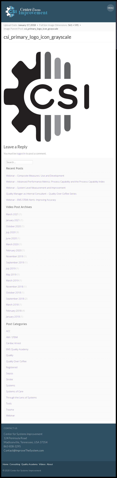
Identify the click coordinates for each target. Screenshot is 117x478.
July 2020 (11, 232)
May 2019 (11, 274)
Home (5, 464)
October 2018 (13, 292)
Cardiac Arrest (13, 343)
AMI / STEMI (12, 337)
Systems (10, 385)
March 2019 (12, 280)
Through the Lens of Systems (21, 397)
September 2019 (15, 262)
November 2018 (14, 286)
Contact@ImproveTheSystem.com (24, 450)
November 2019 (14, 256)
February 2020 (13, 250)
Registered (11, 367)
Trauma (10, 409)
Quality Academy (29, 464)
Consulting (15, 464)
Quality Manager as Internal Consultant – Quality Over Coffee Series (41, 193)
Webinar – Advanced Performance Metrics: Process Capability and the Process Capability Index (55, 181)
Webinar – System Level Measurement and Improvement (36, 187)
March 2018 (12, 304)
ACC (8, 331)
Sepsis (9, 373)
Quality (9, 355)
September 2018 (15, 298)
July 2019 (11, 268)
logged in (21, 153)
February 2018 (13, 310)
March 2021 (12, 214)
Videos (42, 464)
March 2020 (12, 244)
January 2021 (13, 220)
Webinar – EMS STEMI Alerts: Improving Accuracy (31, 199)
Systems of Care (14, 391)
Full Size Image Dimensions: (59, 24)
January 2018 (13, 316)
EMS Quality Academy (17, 349)
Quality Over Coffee (16, 361)
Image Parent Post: (31, 28)
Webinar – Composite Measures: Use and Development (35, 175)
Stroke (9, 379)
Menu (110, 8)
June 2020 (11, 238)
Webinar (10, 415)
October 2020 (13, 226)
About (50, 464)
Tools (9, 403)
